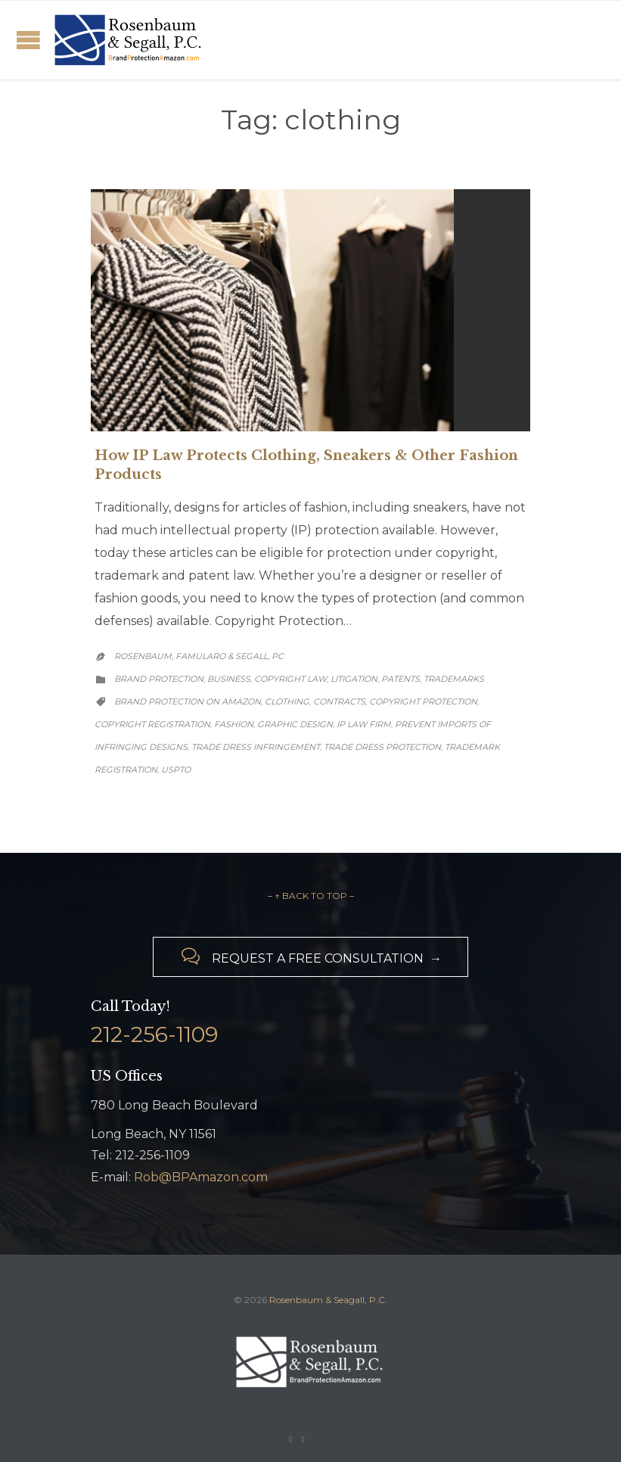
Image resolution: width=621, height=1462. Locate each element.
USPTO (176, 769)
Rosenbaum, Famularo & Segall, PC (199, 656)
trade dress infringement (255, 747)
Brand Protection (158, 678)
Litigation (354, 678)
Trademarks (454, 678)
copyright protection (423, 701)
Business (228, 678)
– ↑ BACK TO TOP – (311, 895)
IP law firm (364, 724)
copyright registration (152, 724)
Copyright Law (290, 678)
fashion (233, 724)
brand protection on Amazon (187, 701)
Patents (400, 678)
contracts (339, 701)
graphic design (295, 724)
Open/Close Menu (28, 39)
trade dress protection (382, 747)
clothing (287, 701)
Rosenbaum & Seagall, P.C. (328, 1299)
